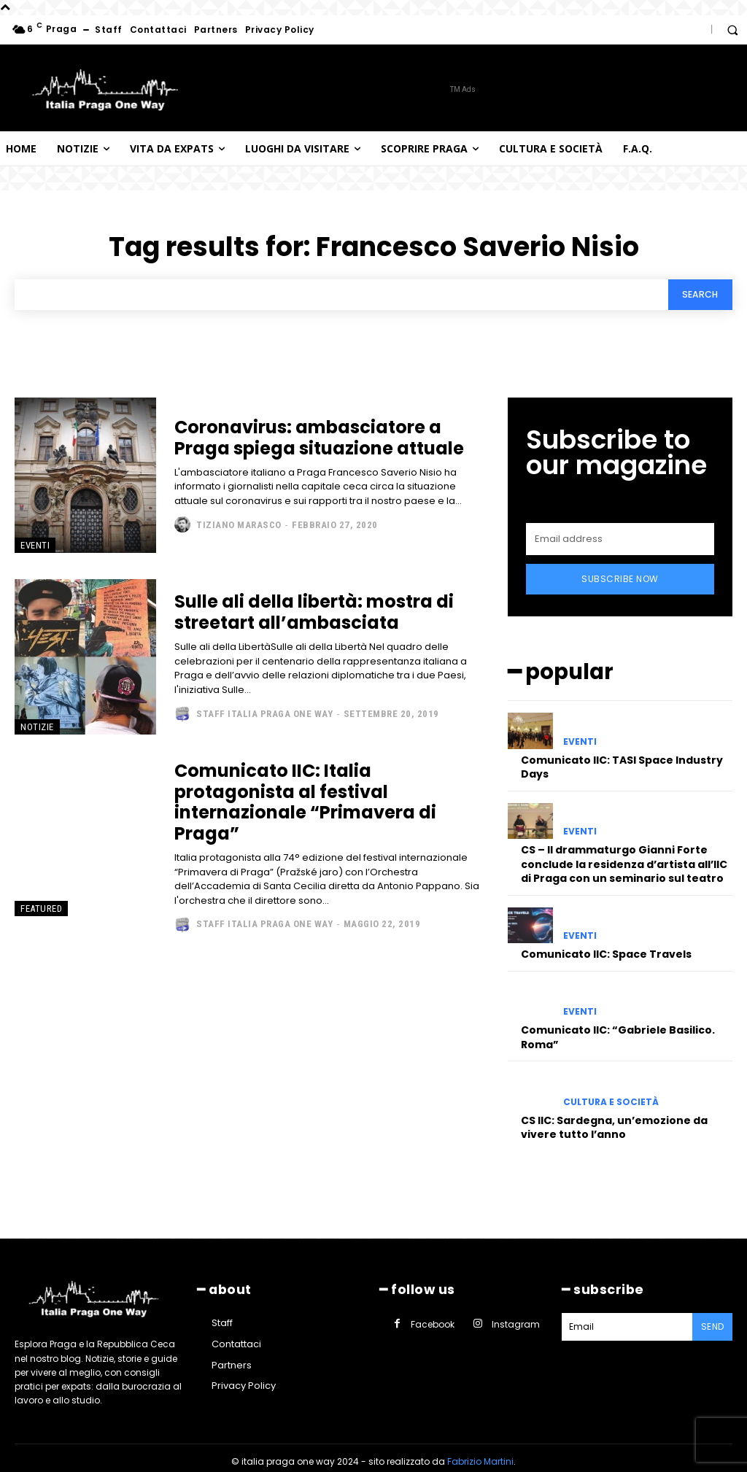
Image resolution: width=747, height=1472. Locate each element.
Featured (41, 910)
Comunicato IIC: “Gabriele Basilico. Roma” (618, 1029)
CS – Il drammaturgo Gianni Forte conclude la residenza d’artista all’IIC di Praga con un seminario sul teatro (624, 856)
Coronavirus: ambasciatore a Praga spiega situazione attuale (319, 439)
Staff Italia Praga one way (264, 715)
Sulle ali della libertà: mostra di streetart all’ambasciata (314, 614)
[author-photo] (184, 527)
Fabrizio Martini (480, 1454)
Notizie (37, 729)
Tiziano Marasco (239, 526)
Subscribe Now (620, 575)
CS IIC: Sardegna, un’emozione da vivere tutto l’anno (614, 1119)
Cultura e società (611, 1095)
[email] (620, 535)
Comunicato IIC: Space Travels (606, 946)
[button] (732, 29)
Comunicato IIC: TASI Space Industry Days (622, 759)
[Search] (695, 295)
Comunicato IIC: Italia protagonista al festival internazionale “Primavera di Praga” (305, 804)
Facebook (429, 1313)
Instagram (509, 1313)
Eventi (35, 546)
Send (713, 1318)
